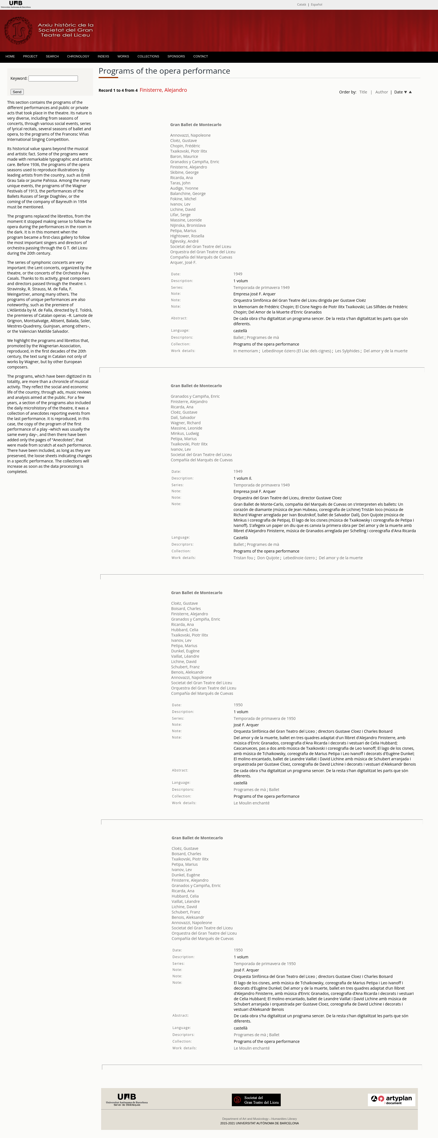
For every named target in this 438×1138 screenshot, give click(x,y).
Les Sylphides (347, 350)
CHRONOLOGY (78, 56)
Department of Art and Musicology (245, 1118)
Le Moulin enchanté (252, 803)
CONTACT (200, 56)
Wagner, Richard (186, 422)
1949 (237, 273)
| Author (379, 92)
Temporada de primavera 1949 (261, 287)
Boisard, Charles (186, 608)
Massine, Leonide (186, 220)
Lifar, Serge (180, 214)
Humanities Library (284, 1118)
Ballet (238, 337)
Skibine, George (184, 172)
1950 (238, 704)
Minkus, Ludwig (185, 433)
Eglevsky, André (184, 241)
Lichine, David (182, 209)
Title (363, 92)
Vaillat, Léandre (185, 656)
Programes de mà (262, 337)
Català (301, 4)
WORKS (123, 56)
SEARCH (52, 56)
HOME (10, 56)
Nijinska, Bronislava (188, 225)
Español (316, 4)
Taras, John (180, 182)
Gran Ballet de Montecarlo (195, 124)
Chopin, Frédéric (185, 145)
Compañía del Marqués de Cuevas (201, 257)
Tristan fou (243, 557)
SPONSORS (176, 56)
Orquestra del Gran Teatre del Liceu (202, 251)
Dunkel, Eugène (185, 651)
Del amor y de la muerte (386, 350)
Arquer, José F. (183, 262)
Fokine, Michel (183, 198)
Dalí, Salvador (183, 417)
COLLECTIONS (148, 56)
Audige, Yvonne (184, 188)
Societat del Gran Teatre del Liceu (200, 246)
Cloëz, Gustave (183, 140)
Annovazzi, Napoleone (190, 135)
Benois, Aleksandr (187, 672)
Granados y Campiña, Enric (194, 161)
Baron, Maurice (184, 156)
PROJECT (30, 56)
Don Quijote (268, 557)
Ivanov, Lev (180, 204)
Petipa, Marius (183, 230)
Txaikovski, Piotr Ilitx (188, 151)
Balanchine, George (188, 193)
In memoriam (245, 350)
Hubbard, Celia (184, 629)
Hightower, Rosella (187, 235)
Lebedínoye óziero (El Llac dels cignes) (296, 350)
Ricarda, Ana (181, 177)
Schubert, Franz (185, 666)
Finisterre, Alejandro (188, 167)
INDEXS (103, 56)
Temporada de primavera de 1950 (265, 718)
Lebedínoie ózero (299, 557)
